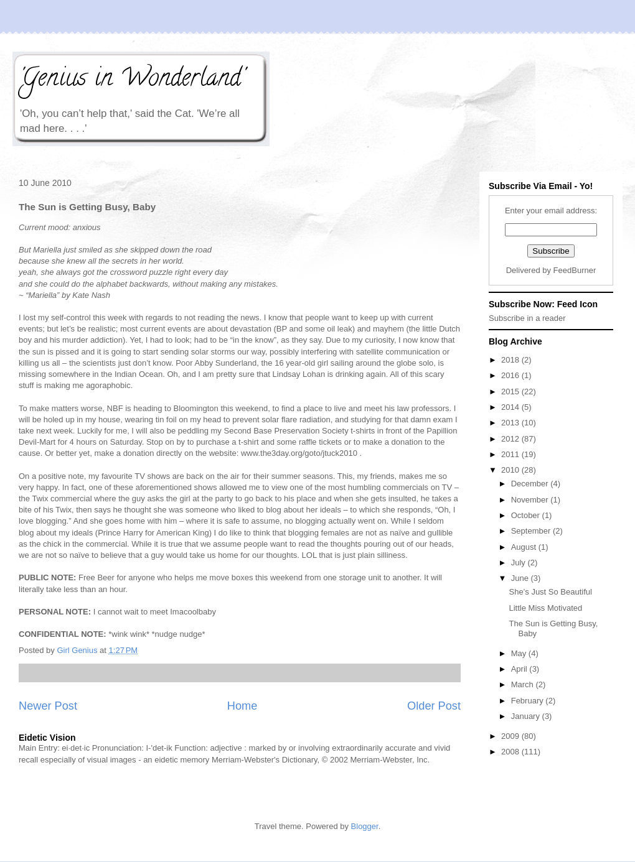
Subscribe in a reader (527, 318)
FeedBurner (574, 270)
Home (242, 706)
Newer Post (48, 706)
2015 (511, 391)
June (521, 578)
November (531, 499)
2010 (511, 470)
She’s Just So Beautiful (550, 591)
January (526, 716)
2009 (511, 736)
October (526, 515)
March (523, 684)
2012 (511, 438)
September (532, 530)
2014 (511, 407)
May (520, 653)
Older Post (434, 706)
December (531, 483)
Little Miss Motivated (545, 608)
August (525, 547)
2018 (511, 359)
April (520, 669)
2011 (511, 454)
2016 (511, 375)
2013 (511, 422)
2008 (511, 751)
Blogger (365, 826)
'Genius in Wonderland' (131, 80)
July (519, 562)
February (528, 700)
